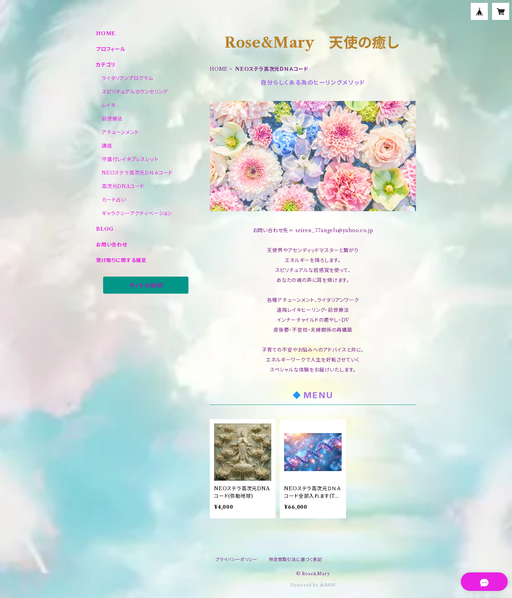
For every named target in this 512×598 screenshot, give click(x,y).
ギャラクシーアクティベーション (137, 213)
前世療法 (112, 119)
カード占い (114, 200)
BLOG (105, 229)
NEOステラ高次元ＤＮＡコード (137, 173)
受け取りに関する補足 (121, 260)
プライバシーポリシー (236, 559)
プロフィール (111, 49)
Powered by (313, 585)
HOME (219, 69)
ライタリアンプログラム (127, 78)
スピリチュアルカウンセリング (135, 92)
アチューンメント (120, 132)
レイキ (109, 105)
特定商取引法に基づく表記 (295, 559)
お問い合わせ (111, 244)
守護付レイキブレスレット (130, 159)
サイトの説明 (146, 285)
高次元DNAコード (123, 186)
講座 (107, 146)
